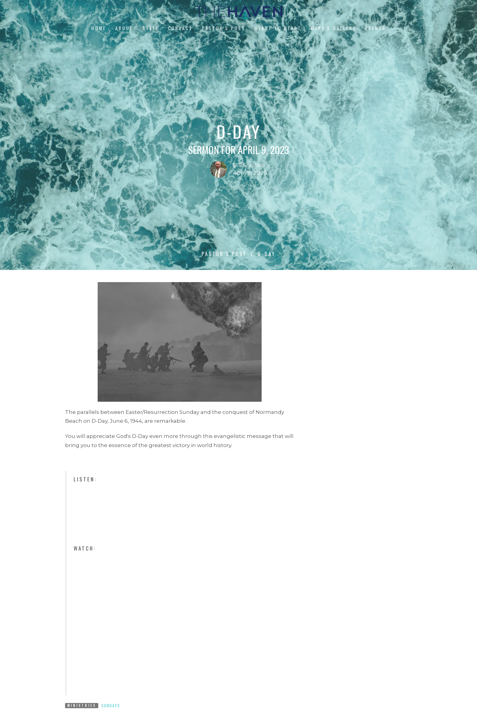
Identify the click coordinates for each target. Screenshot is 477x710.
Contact (180, 28)
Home (98, 28)
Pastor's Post (223, 28)
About (124, 28)
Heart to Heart (278, 28)
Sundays (110, 705)
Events (375, 28)
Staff (150, 28)
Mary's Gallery (333, 28)
